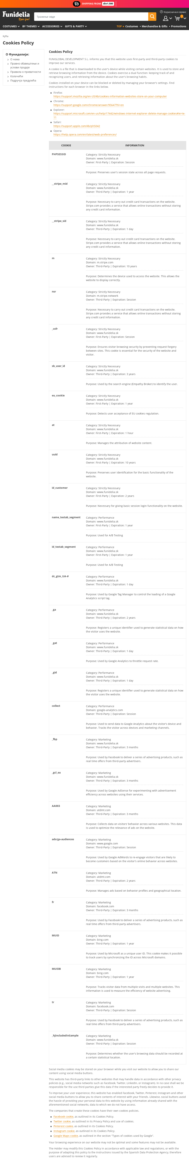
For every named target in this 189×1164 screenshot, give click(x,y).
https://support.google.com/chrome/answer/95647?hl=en (89, 105)
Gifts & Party (74, 26)
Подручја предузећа (23, 80)
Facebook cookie (63, 1116)
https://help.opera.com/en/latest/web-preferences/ (85, 134)
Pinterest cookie (63, 1126)
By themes (29, 26)
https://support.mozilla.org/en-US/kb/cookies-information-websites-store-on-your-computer (110, 96)
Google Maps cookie (66, 1135)
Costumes (10, 26)
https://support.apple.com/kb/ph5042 (77, 126)
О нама (15, 59)
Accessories (50, 26)
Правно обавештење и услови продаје (24, 65)
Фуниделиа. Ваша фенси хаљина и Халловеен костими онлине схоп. (16, 16)
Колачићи (16, 76)
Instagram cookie (64, 1131)
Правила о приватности (25, 72)
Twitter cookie (62, 1121)
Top (119, 26)
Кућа (5, 36)
